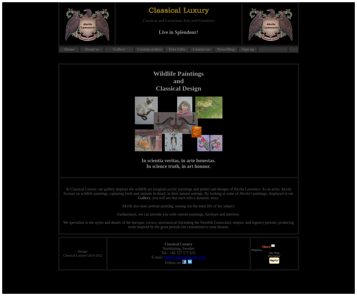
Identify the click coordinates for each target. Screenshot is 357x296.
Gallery (144, 198)
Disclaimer (274, 255)
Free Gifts (177, 49)
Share (266, 247)
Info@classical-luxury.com (184, 257)
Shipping (256, 249)
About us (91, 49)
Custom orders (149, 49)
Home (69, 49)
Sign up (248, 49)
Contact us (201, 49)
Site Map (274, 252)
